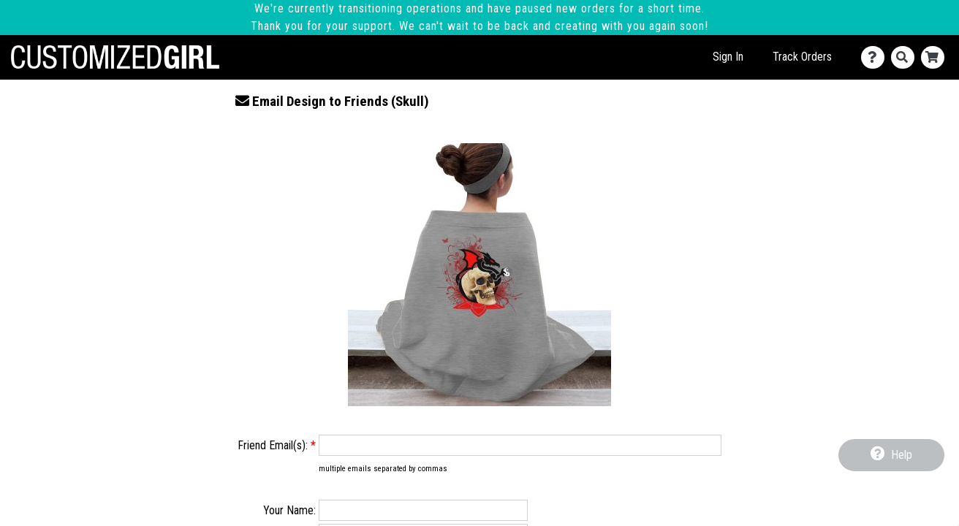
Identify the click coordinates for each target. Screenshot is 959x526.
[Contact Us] (876, 57)
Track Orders (802, 57)
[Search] (906, 57)
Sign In (728, 57)
